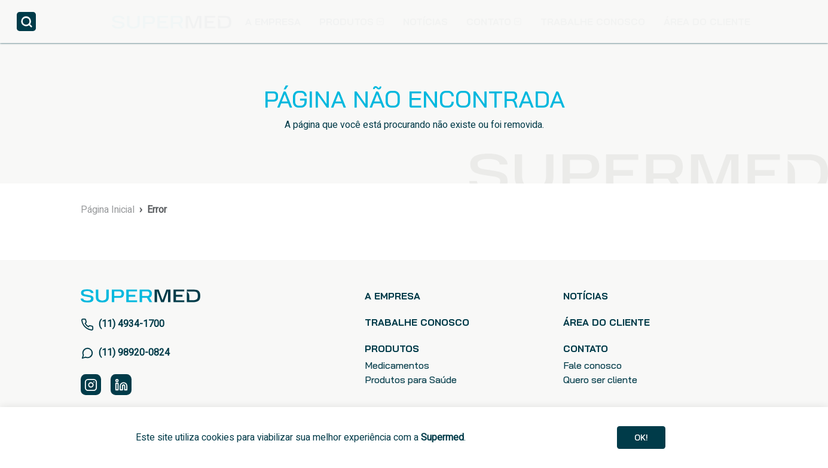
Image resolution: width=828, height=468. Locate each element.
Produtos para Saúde (411, 380)
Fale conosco (592, 366)
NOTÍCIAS (425, 21)
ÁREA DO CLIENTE (707, 21)
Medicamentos (397, 366)
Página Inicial (108, 210)
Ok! (641, 436)
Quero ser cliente (600, 380)
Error (157, 210)
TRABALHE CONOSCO (592, 21)
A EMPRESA (273, 21)
